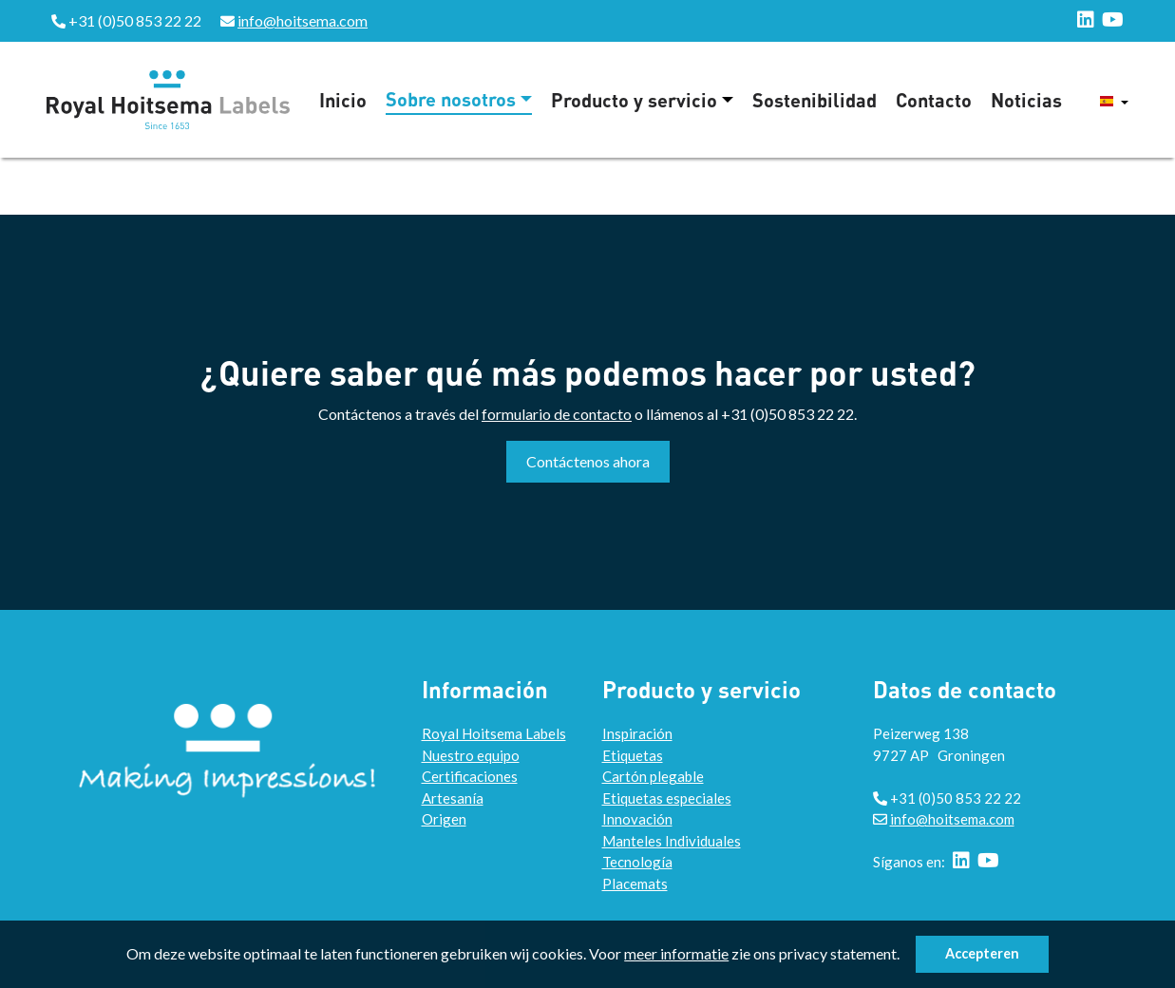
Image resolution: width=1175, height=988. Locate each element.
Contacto (934, 99)
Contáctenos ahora (588, 461)
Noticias (1026, 99)
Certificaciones (470, 776)
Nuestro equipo (471, 755)
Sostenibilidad (814, 99)
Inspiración (637, 733)
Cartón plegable (653, 776)
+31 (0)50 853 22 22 (787, 414)
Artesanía (452, 798)
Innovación (637, 818)
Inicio (343, 99)
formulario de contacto (557, 414)
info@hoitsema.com (302, 20)
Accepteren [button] (982, 953)
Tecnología (637, 861)
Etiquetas (632, 755)
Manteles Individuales (671, 840)
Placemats (635, 883)
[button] (905, 957)
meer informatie (676, 953)
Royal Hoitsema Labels (494, 733)
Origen (444, 818)
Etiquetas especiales (666, 798)
